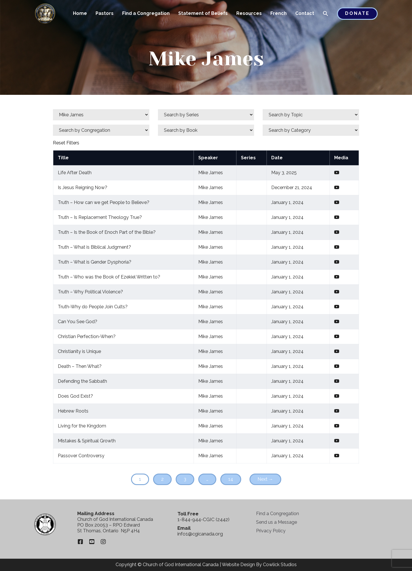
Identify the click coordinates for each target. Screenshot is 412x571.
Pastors (105, 13)
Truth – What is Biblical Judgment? (94, 247)
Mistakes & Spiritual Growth (87, 441)
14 (230, 479)
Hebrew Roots (73, 411)
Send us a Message (276, 522)
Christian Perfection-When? (87, 336)
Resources (249, 13)
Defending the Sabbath (82, 381)
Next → (265, 479)
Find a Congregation (146, 13)
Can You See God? (77, 321)
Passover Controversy (81, 455)
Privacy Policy (271, 530)
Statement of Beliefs (203, 13)
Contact (304, 13)
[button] (325, 14)
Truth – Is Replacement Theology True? (100, 217)
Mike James (210, 172)
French (278, 13)
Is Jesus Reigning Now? (82, 187)
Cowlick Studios (280, 564)
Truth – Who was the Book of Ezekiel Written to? (109, 277)
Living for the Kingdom (82, 426)
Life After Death (75, 172)
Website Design (238, 564)
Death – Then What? (80, 366)
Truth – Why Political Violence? (90, 292)
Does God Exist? (75, 396)
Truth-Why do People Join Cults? (93, 306)
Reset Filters (66, 143)
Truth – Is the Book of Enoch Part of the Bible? (107, 232)
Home (80, 13)
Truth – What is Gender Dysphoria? (94, 262)
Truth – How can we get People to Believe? (103, 202)
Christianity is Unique (79, 351)
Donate (357, 13)
